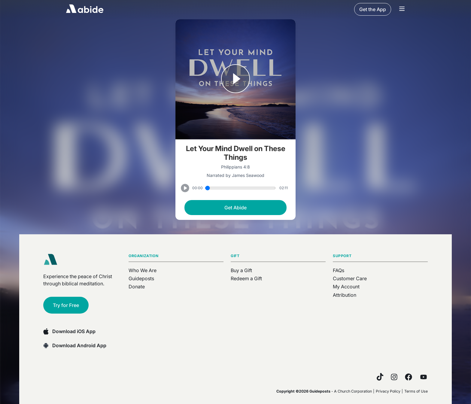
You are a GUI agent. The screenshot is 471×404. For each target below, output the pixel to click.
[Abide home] (52, 260)
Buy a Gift (241, 270)
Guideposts (141, 278)
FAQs (338, 270)
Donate (137, 287)
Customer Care (350, 278)
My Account (346, 287)
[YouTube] (423, 377)
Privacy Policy (388, 391)
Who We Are (142, 270)
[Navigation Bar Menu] (402, 9)
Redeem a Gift (246, 278)
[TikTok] (380, 377)
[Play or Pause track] (235, 79)
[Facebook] (408, 377)
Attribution (344, 295)
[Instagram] (394, 377)
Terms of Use (416, 391)
